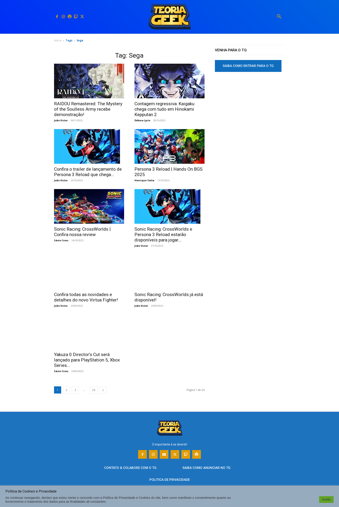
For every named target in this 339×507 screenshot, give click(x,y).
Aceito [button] (326, 499)
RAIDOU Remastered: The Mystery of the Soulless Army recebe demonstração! (88, 109)
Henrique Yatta (144, 180)
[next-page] (103, 390)
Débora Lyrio (142, 120)
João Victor (61, 120)
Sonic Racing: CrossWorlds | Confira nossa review (82, 232)
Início (58, 40)
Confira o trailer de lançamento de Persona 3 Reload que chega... (88, 172)
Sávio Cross (61, 240)
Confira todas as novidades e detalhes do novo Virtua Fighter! (86, 297)
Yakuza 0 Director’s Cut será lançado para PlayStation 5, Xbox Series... (87, 360)
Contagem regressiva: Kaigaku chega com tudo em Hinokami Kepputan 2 (164, 109)
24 (93, 390)
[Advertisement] (250, 108)
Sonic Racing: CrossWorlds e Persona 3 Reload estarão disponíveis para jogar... (163, 235)
